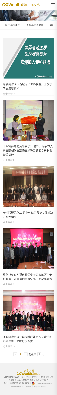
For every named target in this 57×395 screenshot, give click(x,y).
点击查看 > (9, 93)
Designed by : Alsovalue (40, 386)
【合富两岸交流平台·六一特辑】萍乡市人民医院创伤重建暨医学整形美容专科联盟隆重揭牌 (28, 150)
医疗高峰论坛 (12, 25)
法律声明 (28, 386)
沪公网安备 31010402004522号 (41, 383)
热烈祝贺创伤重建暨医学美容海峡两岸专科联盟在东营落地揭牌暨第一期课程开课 (27, 276)
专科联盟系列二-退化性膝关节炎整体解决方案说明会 (28, 214)
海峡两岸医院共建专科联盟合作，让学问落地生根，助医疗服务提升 (27, 339)
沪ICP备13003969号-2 (16, 386)
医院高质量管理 (34, 25)
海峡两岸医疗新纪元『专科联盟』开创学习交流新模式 (27, 86)
